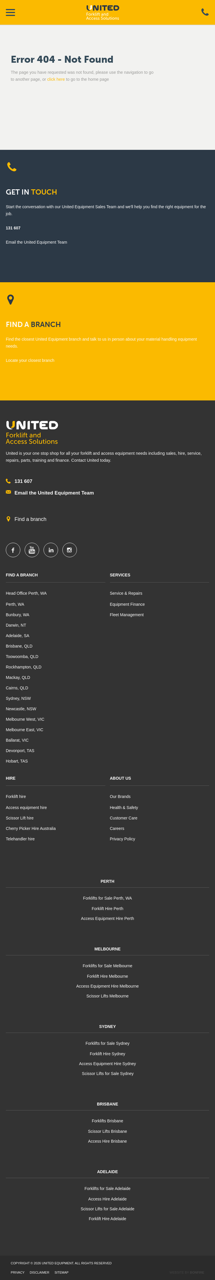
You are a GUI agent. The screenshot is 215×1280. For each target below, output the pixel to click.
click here (56, 79)
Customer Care (124, 818)
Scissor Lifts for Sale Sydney (107, 1073)
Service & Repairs (126, 593)
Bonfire (197, 1272)
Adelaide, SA (17, 635)
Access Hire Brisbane (107, 1141)
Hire (10, 778)
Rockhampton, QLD (23, 667)
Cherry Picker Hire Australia (31, 828)
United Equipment (108, 12)
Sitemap (61, 1272)
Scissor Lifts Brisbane (107, 1131)
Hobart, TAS (17, 761)
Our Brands (120, 796)
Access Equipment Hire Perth (107, 918)
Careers (117, 828)
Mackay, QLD (18, 677)
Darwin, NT (16, 625)
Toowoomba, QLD (22, 656)
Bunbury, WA (17, 614)
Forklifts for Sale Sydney (108, 1043)
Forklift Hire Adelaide (107, 1218)
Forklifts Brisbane (107, 1121)
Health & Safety (124, 807)
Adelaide (107, 1171)
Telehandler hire (20, 839)
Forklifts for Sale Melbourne (107, 965)
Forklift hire (16, 796)
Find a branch (30, 519)
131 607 (13, 228)
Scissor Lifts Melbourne (107, 996)
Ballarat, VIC (17, 740)
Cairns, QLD (17, 688)
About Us (120, 778)
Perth (107, 881)
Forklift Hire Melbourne (107, 976)
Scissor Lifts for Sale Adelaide (107, 1209)
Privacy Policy (122, 839)
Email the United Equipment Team (54, 493)
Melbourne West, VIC (25, 719)
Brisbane (107, 1104)
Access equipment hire (26, 807)
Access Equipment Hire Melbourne (107, 986)
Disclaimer (39, 1272)
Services (120, 575)
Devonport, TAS (20, 750)
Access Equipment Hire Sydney (107, 1063)
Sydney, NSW (18, 698)
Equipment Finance (127, 604)
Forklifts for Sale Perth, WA (107, 898)
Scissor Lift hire (20, 818)
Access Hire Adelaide (107, 1199)
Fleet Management (127, 614)
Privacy (17, 1272)
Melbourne (107, 949)
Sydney (107, 1026)
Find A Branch (22, 575)
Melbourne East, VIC (24, 729)
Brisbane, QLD (19, 646)
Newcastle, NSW (21, 708)
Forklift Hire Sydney (107, 1053)
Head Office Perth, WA (26, 593)
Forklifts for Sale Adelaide (107, 1188)
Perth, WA (15, 604)
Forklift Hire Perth (107, 908)
